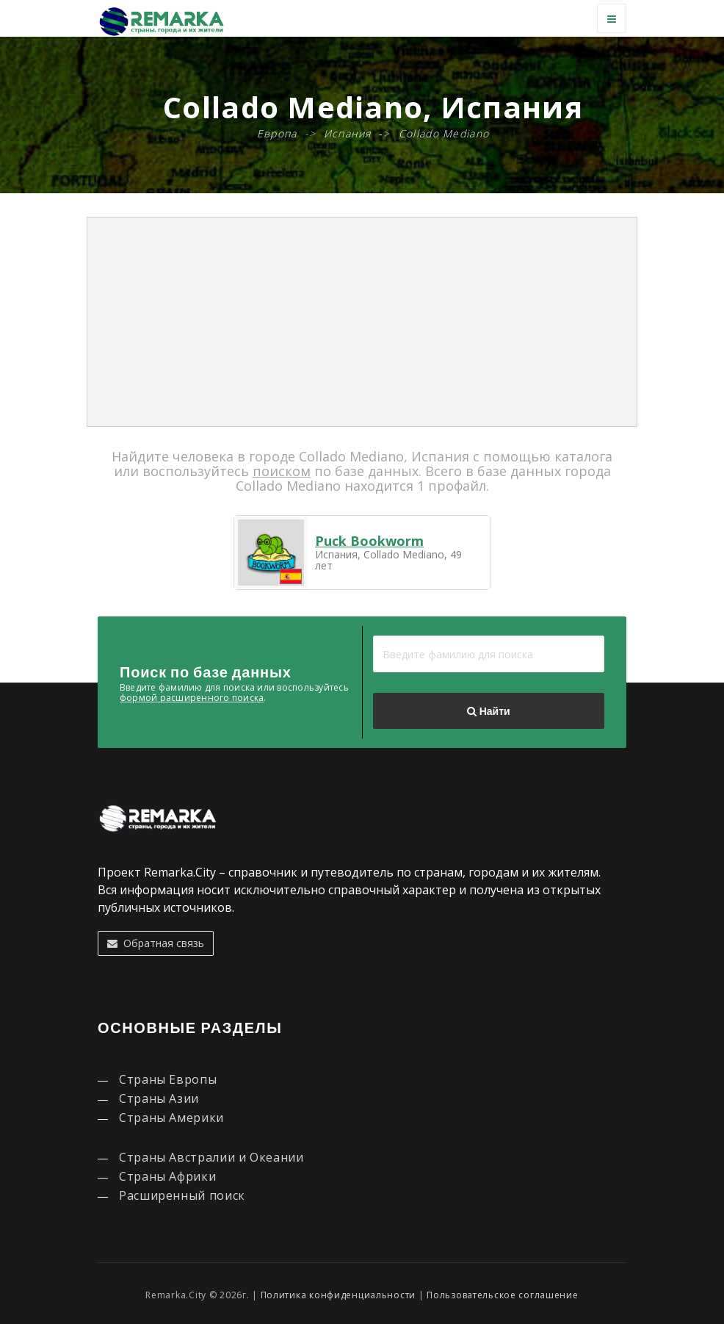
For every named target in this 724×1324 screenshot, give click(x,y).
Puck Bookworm (369, 541)
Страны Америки (171, 1117)
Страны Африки (167, 1176)
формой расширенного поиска (192, 697)
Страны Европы (168, 1079)
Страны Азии (159, 1098)
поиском (282, 471)
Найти (488, 711)
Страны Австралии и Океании (211, 1157)
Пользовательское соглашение (502, 1295)
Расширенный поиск (182, 1195)
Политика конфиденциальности (338, 1295)
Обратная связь (155, 943)
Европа (277, 133)
